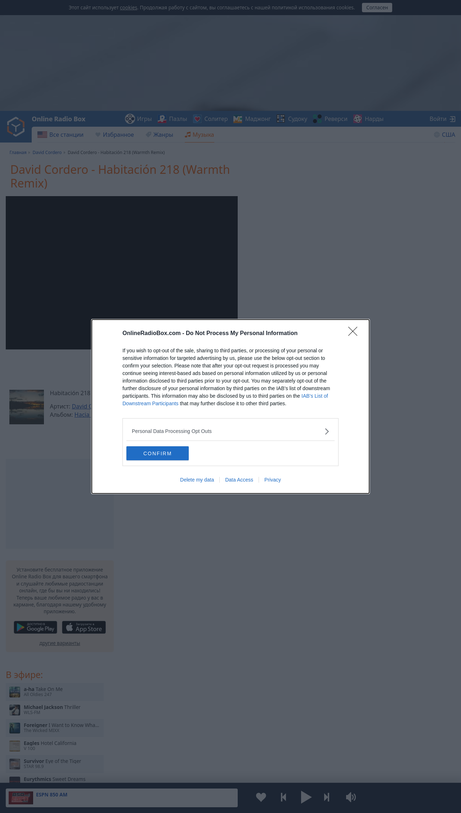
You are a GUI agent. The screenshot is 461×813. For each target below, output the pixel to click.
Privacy (272, 480)
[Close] (355, 333)
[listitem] (230, 431)
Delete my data (197, 480)
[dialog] (230, 407)
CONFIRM (160, 453)
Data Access (239, 480)
